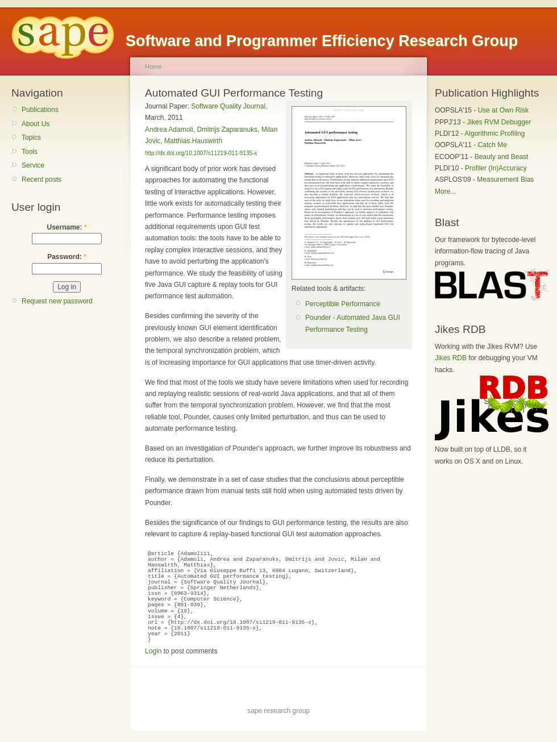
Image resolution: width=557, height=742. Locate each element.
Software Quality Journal (228, 106)
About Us (35, 124)
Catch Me (492, 145)
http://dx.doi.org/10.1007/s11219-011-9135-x (201, 153)
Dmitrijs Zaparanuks (227, 130)
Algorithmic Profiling (494, 133)
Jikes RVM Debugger (499, 122)
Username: (66, 227)
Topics (31, 137)
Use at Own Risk (503, 110)
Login (153, 651)
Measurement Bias (505, 180)
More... (445, 191)
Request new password (57, 301)
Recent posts (41, 180)
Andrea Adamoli (169, 130)
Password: (66, 257)
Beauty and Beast (502, 157)
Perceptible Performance (342, 304)
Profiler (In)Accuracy (496, 168)
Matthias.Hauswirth (193, 141)
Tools (30, 152)
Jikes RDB (451, 358)
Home (153, 66)
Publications (40, 110)
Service (33, 165)
